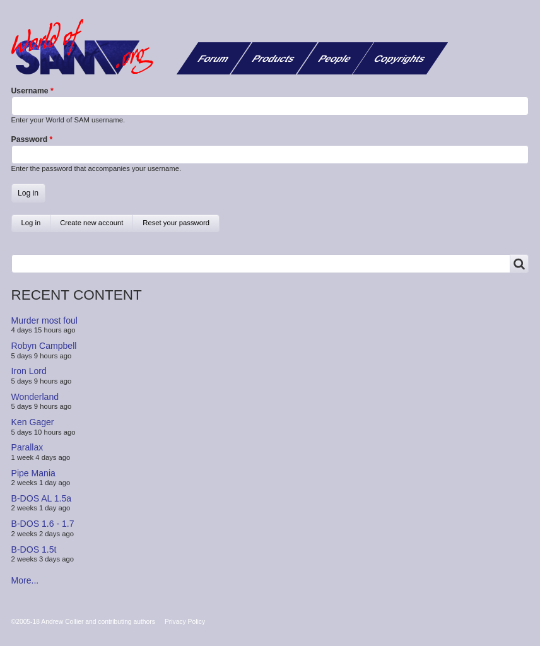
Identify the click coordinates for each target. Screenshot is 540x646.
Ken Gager (32, 422)
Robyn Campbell (44, 346)
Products (274, 58)
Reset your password (176, 222)
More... (25, 580)
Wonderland (35, 397)
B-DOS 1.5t (34, 549)
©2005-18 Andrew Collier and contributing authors (83, 621)
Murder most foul (44, 320)
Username (30, 90)
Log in (36, 225)
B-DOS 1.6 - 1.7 (42, 524)
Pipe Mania (33, 472)
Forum (214, 58)
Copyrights (400, 58)
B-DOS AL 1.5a (41, 498)
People (335, 58)
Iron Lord (29, 371)
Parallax (27, 447)
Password (29, 139)
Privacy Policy (185, 621)
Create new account (91, 222)
